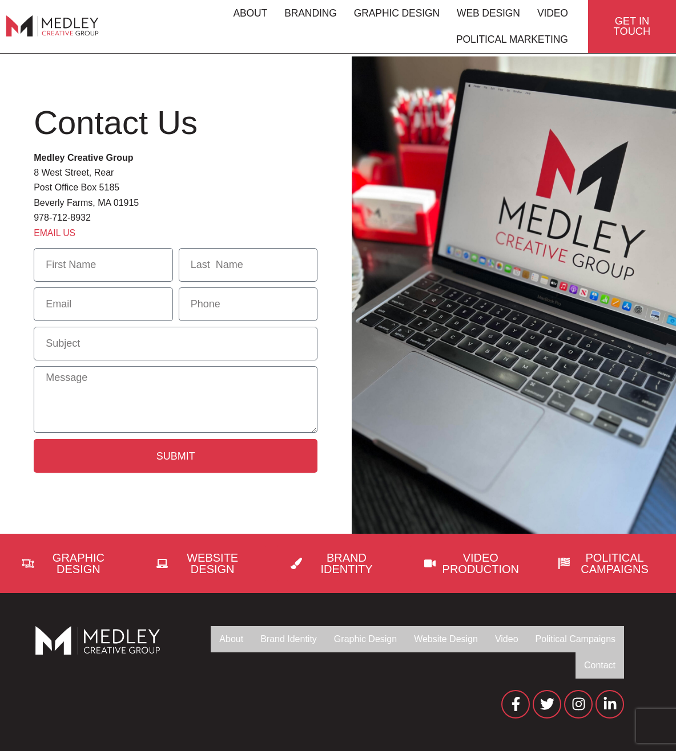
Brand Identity (269, 639)
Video (549, 15)
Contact (599, 665)
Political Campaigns (572, 639)
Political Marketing (509, 41)
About (247, 15)
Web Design (485, 15)
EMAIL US (55, 233)
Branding (307, 15)
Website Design (436, 639)
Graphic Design (394, 15)
